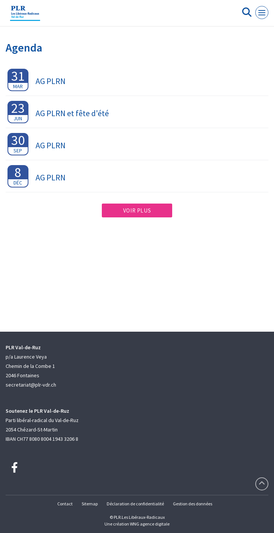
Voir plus (137, 210)
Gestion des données (192, 503)
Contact (65, 503)
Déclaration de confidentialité (135, 503)
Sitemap (90, 503)
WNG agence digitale (150, 524)
